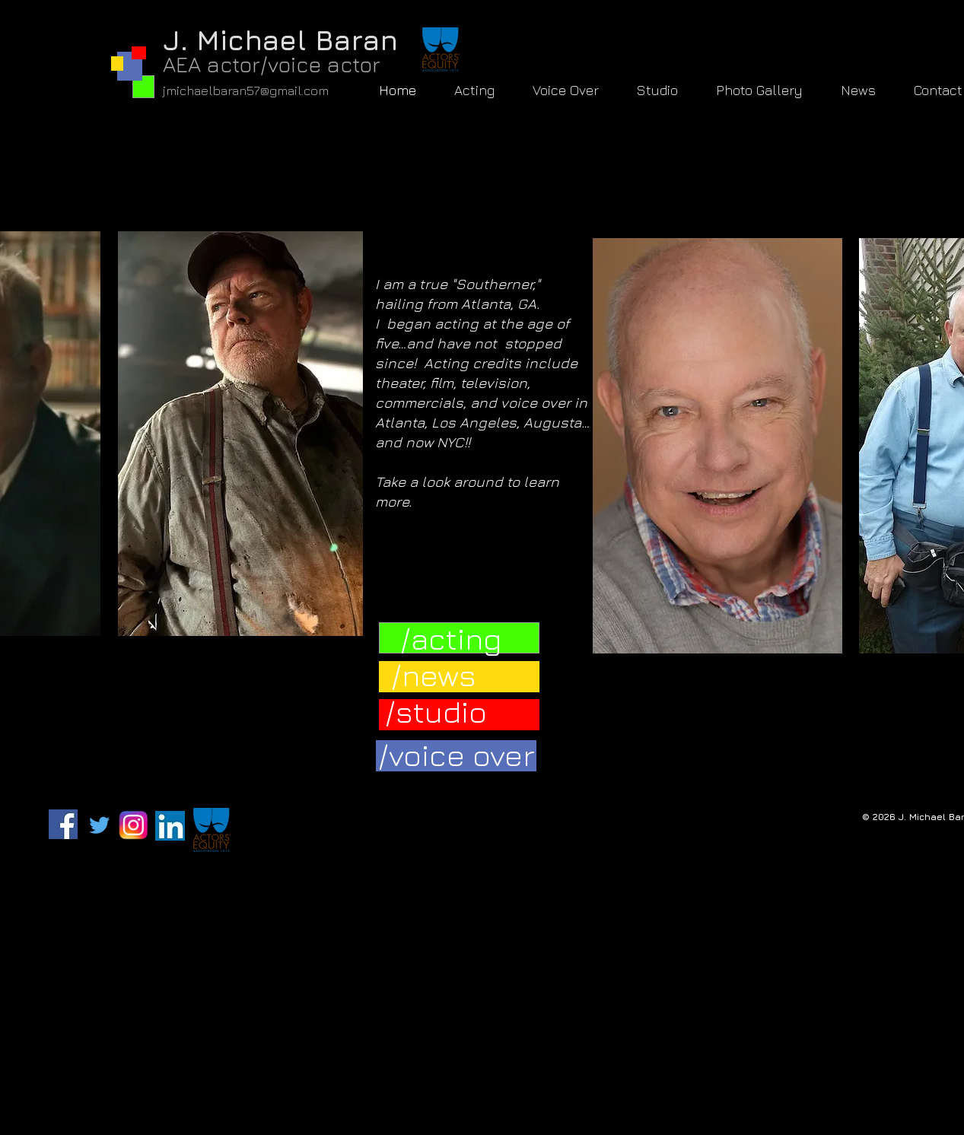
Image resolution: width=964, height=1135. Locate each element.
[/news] (434, 674)
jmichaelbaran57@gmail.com (246, 90)
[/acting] (451, 637)
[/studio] (436, 711)
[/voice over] (456, 754)
